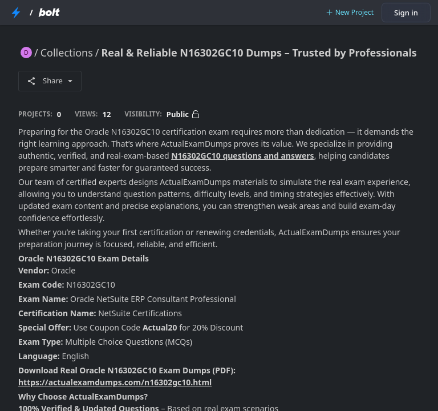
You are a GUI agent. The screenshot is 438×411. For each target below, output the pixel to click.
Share (50, 80)
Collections (66, 52)
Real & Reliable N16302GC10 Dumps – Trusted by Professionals (259, 52)
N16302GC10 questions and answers (242, 155)
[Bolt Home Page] (49, 12)
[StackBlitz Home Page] (16, 12)
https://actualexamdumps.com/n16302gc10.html (115, 382)
